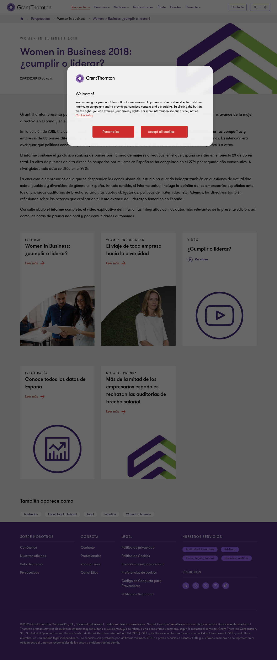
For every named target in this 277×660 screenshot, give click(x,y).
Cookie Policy (84, 115)
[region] (140, 106)
